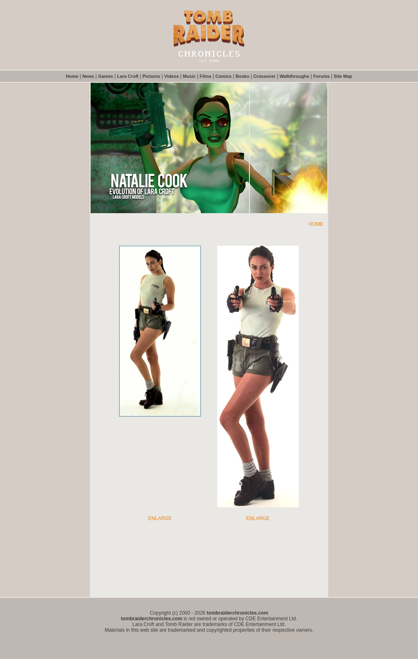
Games (105, 76)
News (88, 76)
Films (205, 76)
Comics (223, 76)
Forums (321, 76)
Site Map (343, 76)
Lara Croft (128, 76)
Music (189, 76)
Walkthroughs (294, 76)
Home (72, 76)
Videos (171, 76)
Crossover (264, 76)
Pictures (151, 76)
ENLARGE (159, 518)
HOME (316, 224)
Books (242, 76)
